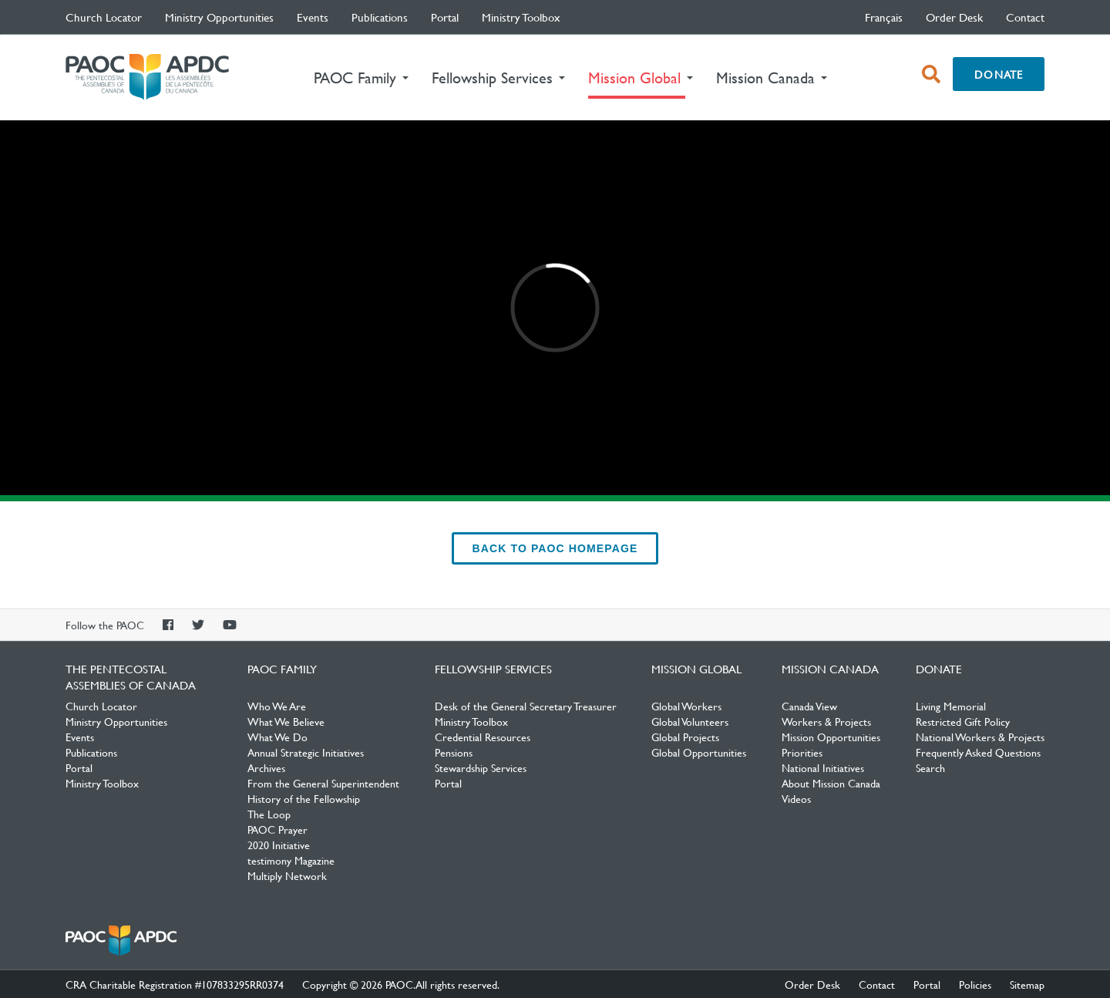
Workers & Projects (826, 721)
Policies (975, 984)
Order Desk (954, 17)
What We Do (277, 736)
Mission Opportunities (831, 736)
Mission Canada (830, 669)
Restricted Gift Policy (963, 721)
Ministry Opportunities (219, 17)
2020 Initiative (278, 844)
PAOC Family (282, 669)
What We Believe (286, 721)
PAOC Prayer (277, 829)
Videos (796, 798)
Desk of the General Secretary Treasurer (526, 706)
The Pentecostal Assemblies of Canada (147, 77)
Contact (1025, 17)
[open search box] (931, 74)
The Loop (269, 814)
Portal (445, 17)
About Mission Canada (831, 783)
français (884, 17)
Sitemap (1027, 984)
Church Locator (104, 17)
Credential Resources (482, 736)
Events (312, 17)
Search (930, 767)
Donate (998, 74)
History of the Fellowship (303, 798)
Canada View (809, 706)
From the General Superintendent (323, 783)
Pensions (454, 752)
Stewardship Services (480, 767)
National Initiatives (823, 767)
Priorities (802, 752)
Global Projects (685, 736)
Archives (266, 767)
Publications (380, 17)
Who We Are (276, 706)
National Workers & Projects (980, 736)
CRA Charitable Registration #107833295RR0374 (175, 984)
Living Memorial (951, 706)
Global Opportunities (698, 752)
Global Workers (686, 706)
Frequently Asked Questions (978, 752)
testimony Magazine (291, 860)
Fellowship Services (493, 669)
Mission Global (696, 669)
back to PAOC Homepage (555, 548)
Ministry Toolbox (521, 17)
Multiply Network (287, 875)
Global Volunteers (689, 721)
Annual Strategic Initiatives (305, 752)
